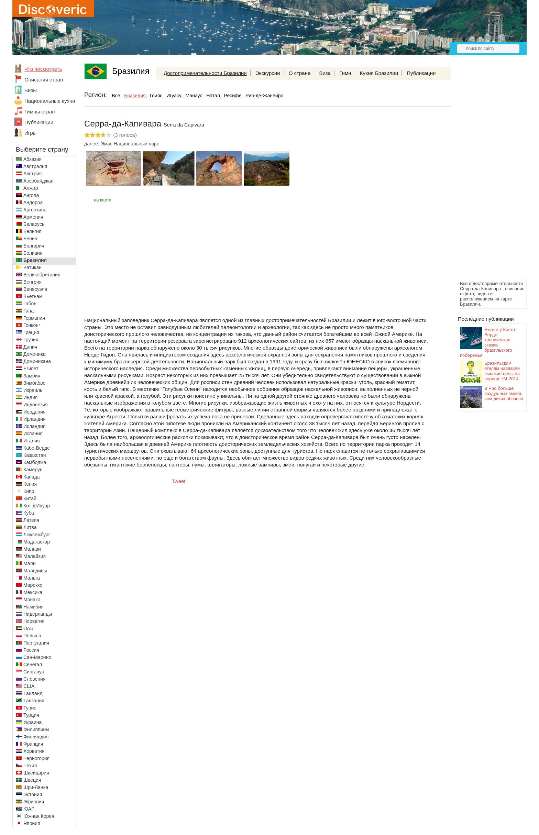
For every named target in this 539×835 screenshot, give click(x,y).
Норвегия (33, 621)
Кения (30, 484)
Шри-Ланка (35, 787)
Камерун (33, 469)
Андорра (33, 202)
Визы (30, 90)
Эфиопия (33, 801)
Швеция (32, 780)
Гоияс (156, 95)
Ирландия (34, 419)
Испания (33, 433)
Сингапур (33, 671)
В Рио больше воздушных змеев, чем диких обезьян (503, 393)
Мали (29, 563)
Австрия (32, 173)
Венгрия (32, 282)
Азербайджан (38, 181)
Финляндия (35, 736)
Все (116, 95)
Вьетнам (33, 296)
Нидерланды (37, 614)
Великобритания (41, 274)
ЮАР (28, 809)
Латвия (31, 520)
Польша (32, 635)
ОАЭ (28, 628)
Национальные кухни (49, 101)
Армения (33, 217)
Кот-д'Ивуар (36, 505)
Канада (31, 477)
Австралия (35, 166)
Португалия (36, 643)
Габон (29, 303)
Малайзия (34, 556)
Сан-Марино (37, 657)
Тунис (29, 708)
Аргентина (34, 209)
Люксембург (36, 534)
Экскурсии (267, 73)
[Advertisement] (485, 174)
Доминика (34, 354)
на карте (102, 199)
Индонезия (35, 404)
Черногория (36, 758)
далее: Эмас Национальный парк (121, 143)
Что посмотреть (43, 69)
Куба (28, 513)
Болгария (33, 246)
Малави (32, 549)
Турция (31, 715)
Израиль (32, 390)
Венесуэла (35, 289)
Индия (30, 397)
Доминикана (37, 361)
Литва (30, 527)
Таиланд (32, 693)
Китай (29, 498)
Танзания (33, 700)
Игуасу (174, 95)
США (28, 686)
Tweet (179, 481)
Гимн (345, 73)
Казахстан (34, 455)
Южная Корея (38, 816)
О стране (300, 73)
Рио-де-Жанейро (264, 95)
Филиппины (36, 729)
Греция (31, 332)
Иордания (34, 412)
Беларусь (33, 224)
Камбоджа (34, 462)
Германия (34, 318)
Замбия (31, 375)
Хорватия (33, 751)
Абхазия (32, 159)
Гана (28, 311)
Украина (32, 722)
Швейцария (36, 773)
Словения (34, 679)
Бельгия (32, 231)
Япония (31, 823)
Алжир (30, 188)
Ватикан (32, 267)
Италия (31, 440)
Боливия (33, 253)
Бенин (30, 238)
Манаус (194, 95)
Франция (33, 744)
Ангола (31, 195)
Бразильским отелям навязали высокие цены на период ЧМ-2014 (502, 371)
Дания (30, 347)
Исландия (34, 426)
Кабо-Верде (36, 448)
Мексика (32, 592)
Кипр (28, 491)
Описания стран (43, 80)
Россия (31, 650)
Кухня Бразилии (379, 73)
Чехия (30, 765)
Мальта (31, 578)
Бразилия (35, 260)
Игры (30, 133)
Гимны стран (39, 111)
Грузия (30, 339)
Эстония (32, 794)
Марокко (32, 585)
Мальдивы (35, 570)
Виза (325, 73)
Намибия (33, 606)
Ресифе (233, 95)
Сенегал (32, 664)
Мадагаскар (36, 542)
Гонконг (31, 325)
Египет (30, 368)
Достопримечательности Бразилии (205, 73)
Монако (31, 599)
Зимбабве (34, 383)
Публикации (38, 122)
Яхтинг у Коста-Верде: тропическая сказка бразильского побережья (488, 342)
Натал (213, 95)
